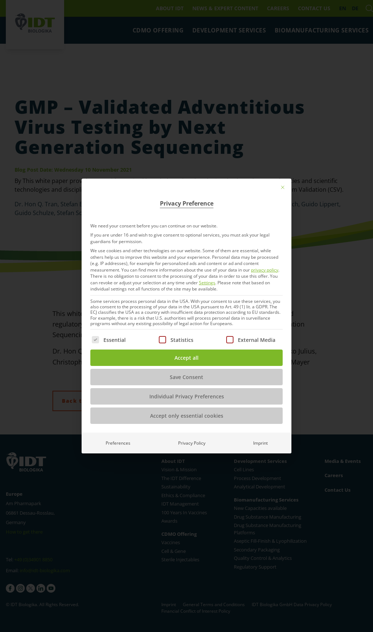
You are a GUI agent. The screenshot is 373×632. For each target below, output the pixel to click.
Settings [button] (207, 283)
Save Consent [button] (186, 377)
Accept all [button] (186, 357)
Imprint (260, 443)
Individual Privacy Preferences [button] (186, 396)
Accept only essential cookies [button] (186, 415)
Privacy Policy (191, 443)
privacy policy (264, 270)
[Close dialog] (282, 187)
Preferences (118, 443)
